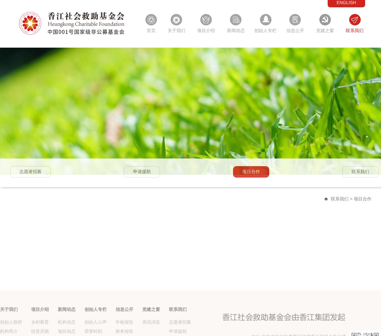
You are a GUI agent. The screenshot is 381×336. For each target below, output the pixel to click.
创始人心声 (95, 332)
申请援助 (142, 172)
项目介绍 (206, 30)
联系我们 (355, 30)
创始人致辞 (11, 332)
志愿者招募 (30, 172)
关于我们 (176, 30)
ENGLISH (346, 2)
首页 (151, 30)
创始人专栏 (265, 30)
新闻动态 (236, 30)
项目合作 (251, 172)
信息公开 (295, 30)
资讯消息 (151, 332)
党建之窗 (325, 30)
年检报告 (124, 332)
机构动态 (67, 332)
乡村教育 (40, 332)
